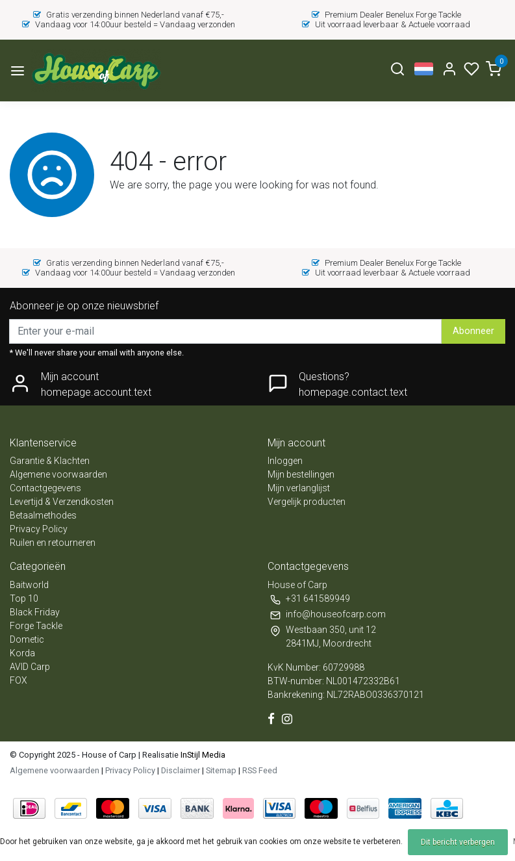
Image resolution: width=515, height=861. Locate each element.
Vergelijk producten (306, 501)
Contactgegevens (45, 488)
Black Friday (35, 612)
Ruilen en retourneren (52, 542)
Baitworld (29, 585)
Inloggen (285, 461)
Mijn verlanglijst (299, 488)
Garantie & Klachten (50, 461)
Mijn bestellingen (301, 474)
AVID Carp (30, 667)
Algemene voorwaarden (58, 474)
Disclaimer (180, 770)
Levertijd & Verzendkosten (62, 501)
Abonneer (473, 331)
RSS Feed (259, 770)
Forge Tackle (36, 626)
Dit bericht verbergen (458, 842)
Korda (22, 653)
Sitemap (221, 770)
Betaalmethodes (43, 515)
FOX (18, 680)
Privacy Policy (39, 529)
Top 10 (24, 598)
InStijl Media (202, 755)
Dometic (27, 639)
